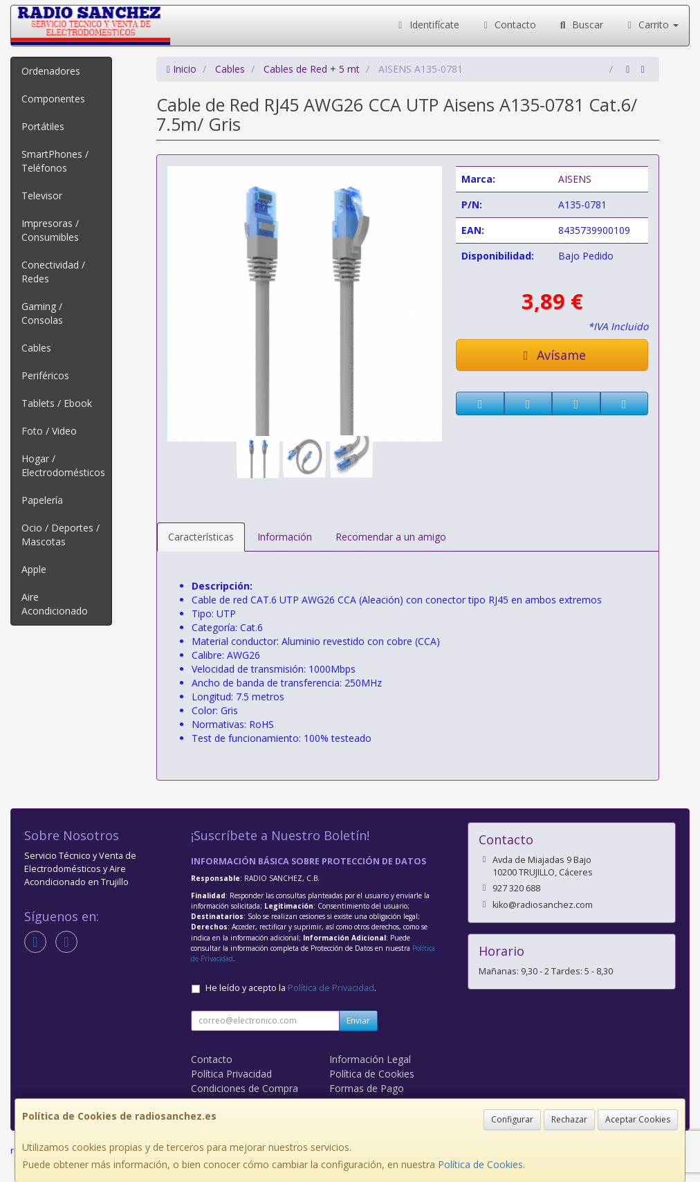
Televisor (41, 195)
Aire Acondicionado (54, 603)
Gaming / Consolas (42, 313)
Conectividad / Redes (53, 271)
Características (201, 536)
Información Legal (370, 1059)
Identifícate (426, 24)
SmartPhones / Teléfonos (55, 160)
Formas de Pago (366, 1088)
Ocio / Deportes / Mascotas (60, 534)
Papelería (42, 500)
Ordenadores (50, 71)
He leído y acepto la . (290, 988)
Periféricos (45, 375)
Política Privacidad (231, 1073)
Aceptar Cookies (637, 1119)
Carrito (651, 24)
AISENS (574, 178)
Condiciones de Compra (244, 1088)
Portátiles (42, 126)
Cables (36, 347)
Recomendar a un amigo (390, 536)
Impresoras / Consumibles (50, 230)
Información (284, 536)
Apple (33, 569)
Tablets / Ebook (56, 403)
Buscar (580, 24)
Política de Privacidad (331, 988)
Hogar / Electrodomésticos (63, 465)
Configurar (512, 1119)
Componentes (53, 98)
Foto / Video (49, 430)
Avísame (552, 355)
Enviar (358, 1020)
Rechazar (569, 1119)
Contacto (508, 24)
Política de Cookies (480, 1164)
